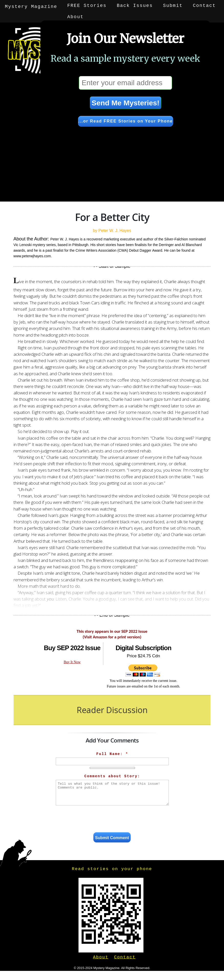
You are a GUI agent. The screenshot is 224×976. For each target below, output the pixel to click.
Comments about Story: (112, 776)
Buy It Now (72, 662)
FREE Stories (87, 5)
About (13, 16)
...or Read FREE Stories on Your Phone (125, 121)
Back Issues (135, 5)
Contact (204, 5)
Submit (173, 5)
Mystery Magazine (31, 5)
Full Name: (112, 754)
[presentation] (112, 820)
